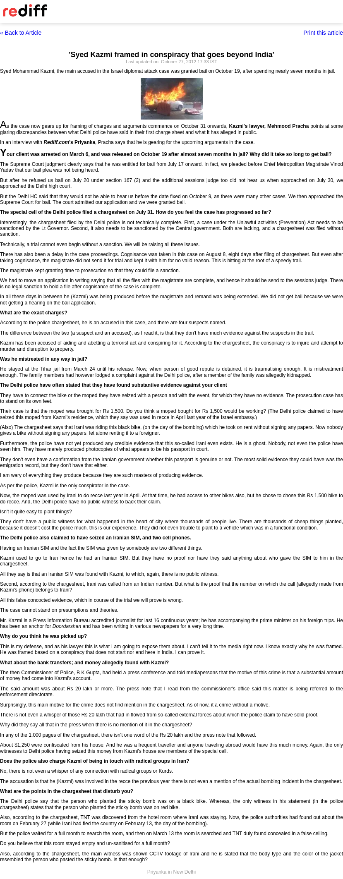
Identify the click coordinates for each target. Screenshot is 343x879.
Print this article (323, 32)
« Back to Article (20, 32)
